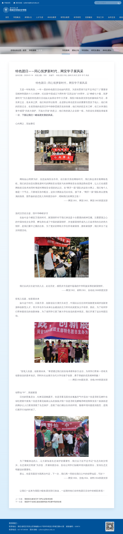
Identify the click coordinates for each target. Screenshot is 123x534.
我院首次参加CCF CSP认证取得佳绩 (38, 499)
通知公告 (75, 50)
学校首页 (7, 3)
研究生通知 (95, 50)
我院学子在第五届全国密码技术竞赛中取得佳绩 (42, 502)
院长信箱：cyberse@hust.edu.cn (27, 3)
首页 (24, 50)
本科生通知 (107, 50)
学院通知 (85, 50)
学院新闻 (65, 50)
